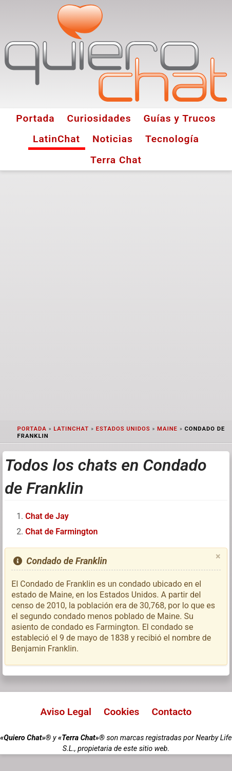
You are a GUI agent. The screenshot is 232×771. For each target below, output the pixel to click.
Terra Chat (116, 160)
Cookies (122, 712)
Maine (167, 429)
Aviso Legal (66, 712)
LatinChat (56, 139)
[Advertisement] (116, 296)
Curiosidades (99, 118)
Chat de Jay (46, 516)
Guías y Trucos (179, 118)
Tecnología (172, 139)
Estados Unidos (123, 429)
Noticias (112, 139)
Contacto (171, 712)
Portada (35, 118)
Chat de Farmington (61, 531)
